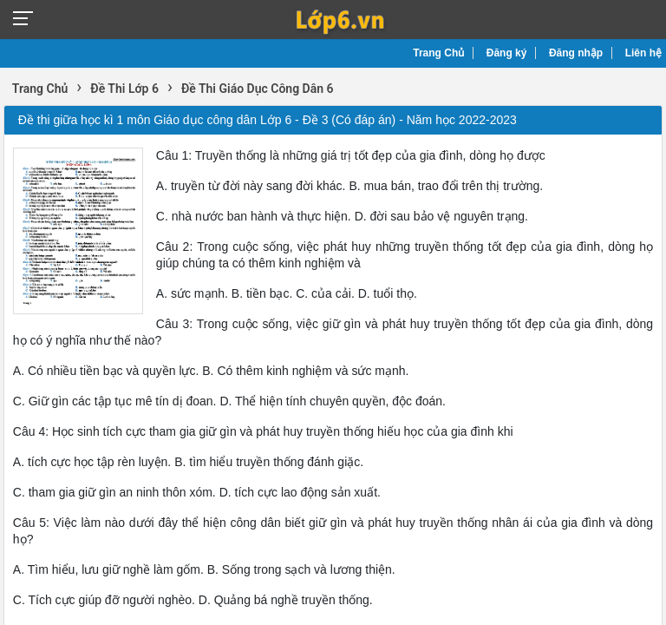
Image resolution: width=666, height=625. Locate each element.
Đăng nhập (576, 53)
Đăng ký (506, 53)
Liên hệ (643, 53)
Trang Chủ (438, 53)
